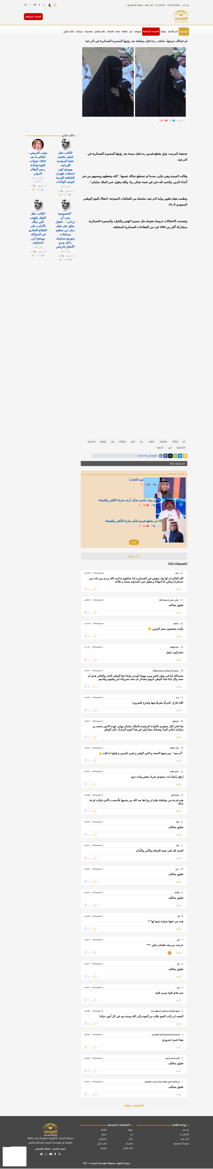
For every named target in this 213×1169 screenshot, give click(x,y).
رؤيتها (103, 442)
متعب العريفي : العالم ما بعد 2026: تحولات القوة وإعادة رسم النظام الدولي (37, 162)
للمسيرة (91, 442)
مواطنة (122, 442)
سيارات (79, 32)
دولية (163, 32)
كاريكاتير (102, 1139)
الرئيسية (184, 32)
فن (130, 32)
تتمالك (175, 442)
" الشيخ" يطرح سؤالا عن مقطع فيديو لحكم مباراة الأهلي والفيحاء (123, 522)
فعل (133, 442)
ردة (141, 442)
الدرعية (160, 448)
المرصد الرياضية (151, 31)
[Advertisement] (56, 87)
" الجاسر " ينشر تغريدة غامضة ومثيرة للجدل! (135, 481)
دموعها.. (163, 442)
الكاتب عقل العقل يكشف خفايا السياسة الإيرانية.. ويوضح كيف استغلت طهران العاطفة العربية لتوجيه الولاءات (65, 166)
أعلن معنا (149, 5)
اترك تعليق (134, 556)
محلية (103, 1135)
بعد (112, 442)
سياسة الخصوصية (135, 5)
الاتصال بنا (160, 5)
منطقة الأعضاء (173, 5)
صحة (118, 32)
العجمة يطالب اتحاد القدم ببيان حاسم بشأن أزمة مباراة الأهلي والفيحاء (125, 503)
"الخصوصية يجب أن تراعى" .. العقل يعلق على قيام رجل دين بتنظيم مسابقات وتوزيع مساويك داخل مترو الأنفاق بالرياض (65, 226)
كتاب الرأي (68, 32)
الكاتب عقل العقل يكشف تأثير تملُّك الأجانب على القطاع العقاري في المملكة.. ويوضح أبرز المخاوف (38, 224)
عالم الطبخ (100, 32)
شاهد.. (151, 442)
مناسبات (88, 32)
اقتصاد (110, 32)
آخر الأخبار (173, 32)
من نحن (185, 5)
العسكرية (181, 448)
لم (184, 442)
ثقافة (125, 32)
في (170, 448)
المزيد (134, 543)
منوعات (137, 32)
